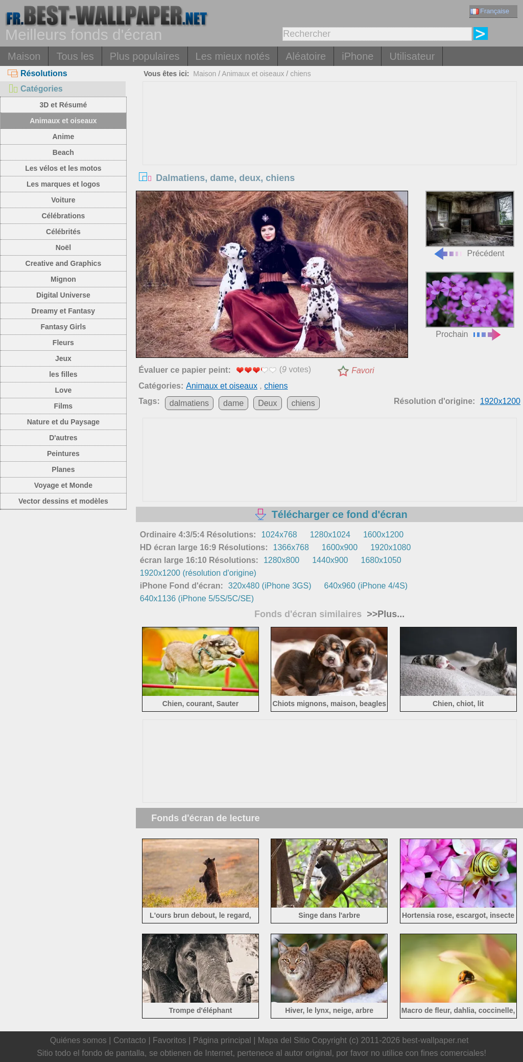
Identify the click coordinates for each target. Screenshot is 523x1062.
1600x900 (340, 547)
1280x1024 (330, 534)
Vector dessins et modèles (63, 501)
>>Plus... (384, 614)
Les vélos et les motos (63, 168)
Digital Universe (63, 295)
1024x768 (279, 534)
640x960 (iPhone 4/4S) (366, 585)
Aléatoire (306, 56)
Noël (63, 247)
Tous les (74, 56)
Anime (63, 136)
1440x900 (330, 560)
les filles (63, 374)
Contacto (129, 1040)
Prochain (469, 305)
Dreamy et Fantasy (64, 311)
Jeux (63, 358)
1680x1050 (381, 560)
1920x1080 (390, 547)
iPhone (357, 56)
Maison (24, 56)
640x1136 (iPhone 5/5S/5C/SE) (197, 598)
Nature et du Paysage (63, 422)
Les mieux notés (233, 56)
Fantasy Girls (63, 327)
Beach (63, 152)
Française (489, 11)
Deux (267, 403)
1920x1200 (500, 401)
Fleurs (63, 342)
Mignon (63, 279)
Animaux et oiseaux (63, 121)
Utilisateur (412, 56)
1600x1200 (383, 534)
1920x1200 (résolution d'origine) (198, 573)
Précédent (469, 224)
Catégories (35, 88)
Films (63, 406)
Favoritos (169, 1040)
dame (233, 403)
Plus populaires (145, 56)
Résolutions (37, 73)
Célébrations (63, 216)
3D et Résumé (63, 105)
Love (63, 390)
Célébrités (63, 232)
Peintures (63, 453)
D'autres (63, 438)
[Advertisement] (329, 158)
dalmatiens (189, 403)
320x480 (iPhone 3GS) (270, 585)
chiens (300, 74)
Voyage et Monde (63, 485)
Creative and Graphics (64, 263)
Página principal (222, 1040)
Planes (63, 469)
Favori (362, 370)
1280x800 (281, 560)
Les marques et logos (63, 184)
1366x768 (291, 547)
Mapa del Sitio (284, 1040)
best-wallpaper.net (435, 1040)
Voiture (63, 200)
